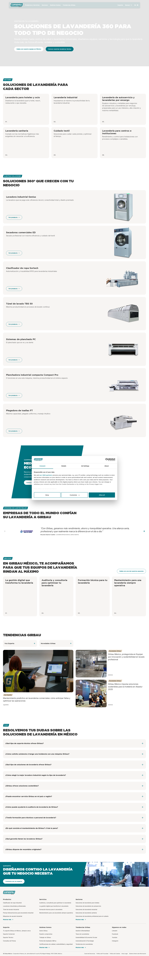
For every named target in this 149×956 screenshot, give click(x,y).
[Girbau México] (17, 5)
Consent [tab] (42, 466)
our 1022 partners (46, 475)
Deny (47, 495)
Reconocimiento (30, 472)
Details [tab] (63, 466)
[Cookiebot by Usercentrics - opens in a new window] (107, 459)
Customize (74, 495)
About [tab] (107, 466)
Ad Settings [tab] (85, 466)
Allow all (102, 495)
